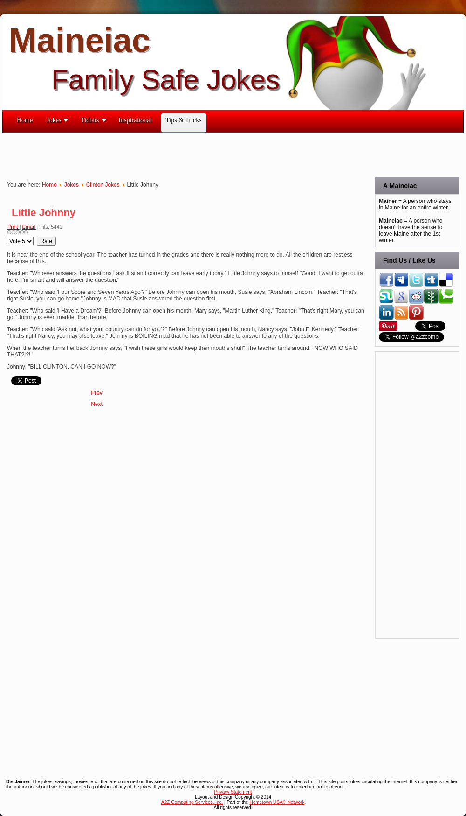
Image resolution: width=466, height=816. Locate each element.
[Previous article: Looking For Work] (97, 393)
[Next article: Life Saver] (97, 404)
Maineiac (80, 40)
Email (29, 227)
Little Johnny (43, 212)
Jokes (71, 184)
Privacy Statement (233, 792)
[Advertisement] (172, 154)
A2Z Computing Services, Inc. (192, 802)
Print (13, 227)
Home (49, 184)
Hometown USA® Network (276, 802)
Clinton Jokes (103, 184)
